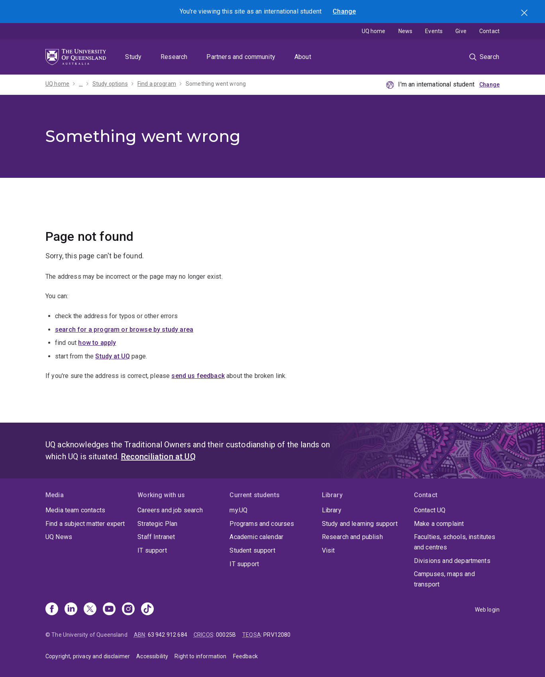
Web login (487, 609)
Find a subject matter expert (85, 523)
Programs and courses (261, 523)
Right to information (200, 656)
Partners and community (240, 57)
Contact (489, 31)
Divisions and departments (452, 561)
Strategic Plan (157, 523)
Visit (328, 550)
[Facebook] (51, 609)
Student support (252, 550)
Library (331, 510)
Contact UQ (430, 510)
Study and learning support (360, 523)
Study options (110, 84)
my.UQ (238, 510)
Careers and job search (170, 510)
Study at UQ (112, 356)
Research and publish (352, 537)
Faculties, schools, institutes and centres (455, 542)
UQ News (58, 537)
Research (174, 57)
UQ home (374, 31)
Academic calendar (256, 537)
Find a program (156, 84)
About (302, 57)
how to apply (97, 342)
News (405, 31)
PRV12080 (276, 635)
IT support (152, 550)
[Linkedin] (71, 609)
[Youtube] (109, 609)
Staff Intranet (156, 537)
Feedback (245, 656)
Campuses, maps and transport (444, 579)
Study (133, 57)
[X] (90, 609)
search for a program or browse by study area (124, 329)
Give (461, 31)
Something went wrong (216, 84)
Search (525, 13)
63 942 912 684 (167, 635)
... (80, 84)
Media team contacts (75, 510)
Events (434, 31)
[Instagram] (128, 609)
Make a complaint (439, 523)
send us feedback (198, 376)
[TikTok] (147, 609)
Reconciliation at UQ (158, 456)
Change (344, 11)
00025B (226, 635)
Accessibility (152, 656)
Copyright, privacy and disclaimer (87, 656)
